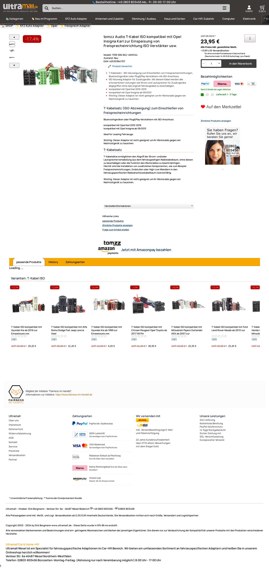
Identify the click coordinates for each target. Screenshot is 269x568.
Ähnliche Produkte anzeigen (117, 225)
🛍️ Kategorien (14, 19)
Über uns (14, 420)
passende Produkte (113, 220)
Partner (13, 459)
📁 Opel (52, 26)
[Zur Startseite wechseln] (20, 13)
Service (13, 446)
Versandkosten (17, 455)
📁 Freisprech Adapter (75, 26)
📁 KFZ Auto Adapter (30, 26)
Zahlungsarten (75, 262)
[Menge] (211, 63)
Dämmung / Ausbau (144, 19)
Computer (228, 19)
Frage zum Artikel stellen (115, 229)
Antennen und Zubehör (109, 19)
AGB (11, 437)
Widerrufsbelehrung (20, 433)
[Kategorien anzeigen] (224, 9)
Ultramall (15, 416)
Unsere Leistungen (212, 416)
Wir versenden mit (148, 416)
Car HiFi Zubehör (203, 19)
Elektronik (249, 19)
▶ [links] (265, 19)
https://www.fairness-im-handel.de (74, 394)
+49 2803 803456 (129, 2)
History (53, 262)
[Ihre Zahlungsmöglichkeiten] (250, 38)
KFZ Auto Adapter (76, 19)
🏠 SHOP (7, 26)
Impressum (15, 424)
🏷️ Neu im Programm (44, 19)
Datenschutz (16, 429)
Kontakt (13, 442)
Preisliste (14, 450)
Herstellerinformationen (118, 205)
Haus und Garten (174, 19)
